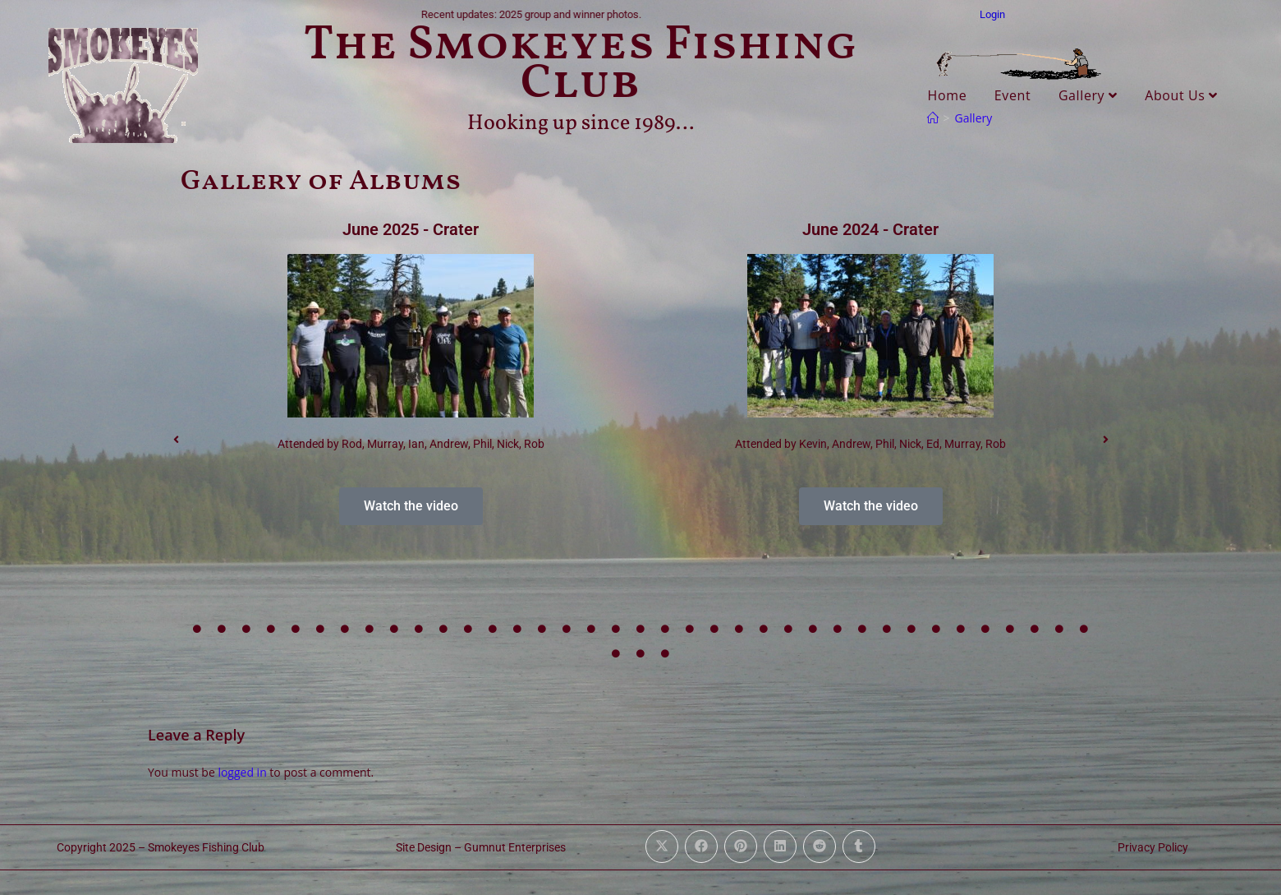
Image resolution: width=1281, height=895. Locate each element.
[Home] (933, 118)
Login (992, 14)
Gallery (1088, 95)
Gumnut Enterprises (515, 847)
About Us (1181, 95)
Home (947, 95)
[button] (175, 439)
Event (1012, 95)
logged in (242, 772)
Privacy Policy (1153, 847)
